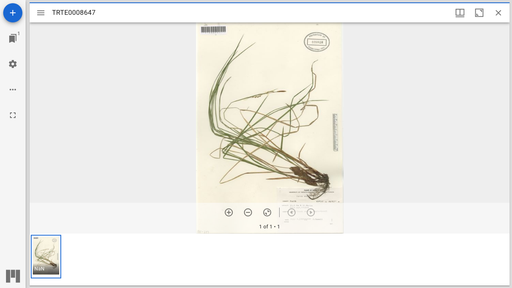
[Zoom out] (248, 212)
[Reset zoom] (267, 212)
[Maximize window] (479, 12)
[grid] (270, 260)
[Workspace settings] (12, 64)
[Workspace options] (12, 89)
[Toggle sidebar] (40, 12)
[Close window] (498, 12)
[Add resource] (12, 12)
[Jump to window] (12, 38)
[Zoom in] (228, 212)
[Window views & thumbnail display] (460, 12)
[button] (46, 256)
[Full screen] (12, 115)
